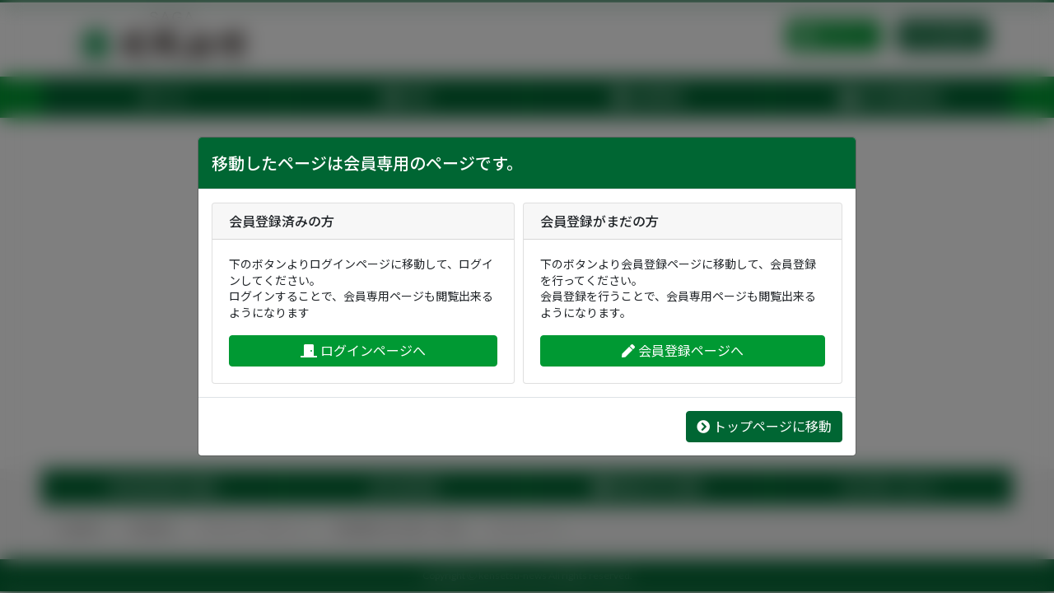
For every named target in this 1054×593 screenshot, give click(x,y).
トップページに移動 (764, 426)
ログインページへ (363, 350)
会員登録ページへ (683, 350)
